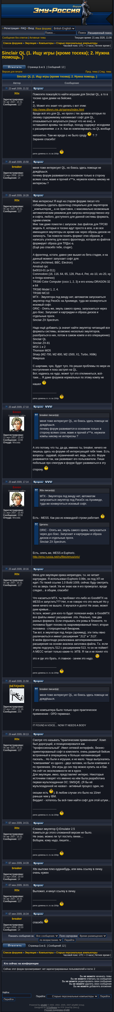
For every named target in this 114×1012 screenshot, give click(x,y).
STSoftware (51, 1007)
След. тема (105, 71)
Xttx (17, 93)
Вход (31, 28)
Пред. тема (91, 71)
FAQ (23, 28)
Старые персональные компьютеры (76, 43)
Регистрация (11, 28)
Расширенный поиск (99, 32)
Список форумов (13, 43)
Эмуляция (30, 43)
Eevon (17, 412)
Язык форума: (43, 28)
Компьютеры (46, 43)
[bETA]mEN (16, 686)
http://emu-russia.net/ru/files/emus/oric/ (56, 556)
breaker (17, 166)
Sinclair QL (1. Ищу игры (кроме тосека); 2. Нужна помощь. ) (55, 54)
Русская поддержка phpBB (57, 1010)
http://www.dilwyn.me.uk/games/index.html (58, 109)
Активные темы (37, 37)
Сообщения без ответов (15, 37)
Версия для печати (12, 71)
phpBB (44, 1005)
